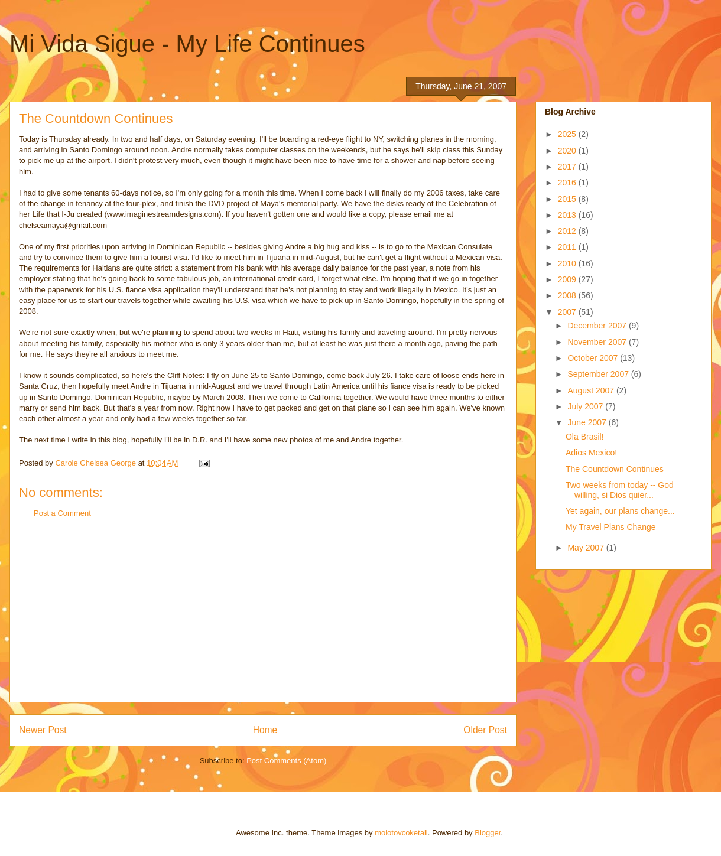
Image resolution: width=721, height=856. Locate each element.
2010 (568, 263)
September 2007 (599, 374)
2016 (568, 182)
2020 (568, 150)
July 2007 (586, 406)
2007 (568, 312)
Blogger (488, 832)
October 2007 (593, 358)
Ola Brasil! (585, 436)
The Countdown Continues (615, 469)
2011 (568, 247)
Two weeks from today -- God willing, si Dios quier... (620, 490)
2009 (568, 279)
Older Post (485, 730)
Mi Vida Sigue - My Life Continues (187, 44)
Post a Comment (62, 513)
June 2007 (587, 422)
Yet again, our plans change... (620, 511)
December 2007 (598, 325)
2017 (568, 166)
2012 (568, 231)
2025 (568, 134)
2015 (568, 199)
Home (265, 730)
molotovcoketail (401, 832)
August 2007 (591, 390)
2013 (568, 215)
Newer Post (43, 730)
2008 (568, 295)
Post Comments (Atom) (286, 760)
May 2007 (586, 547)
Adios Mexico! (591, 452)
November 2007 (598, 342)
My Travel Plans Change (611, 527)
